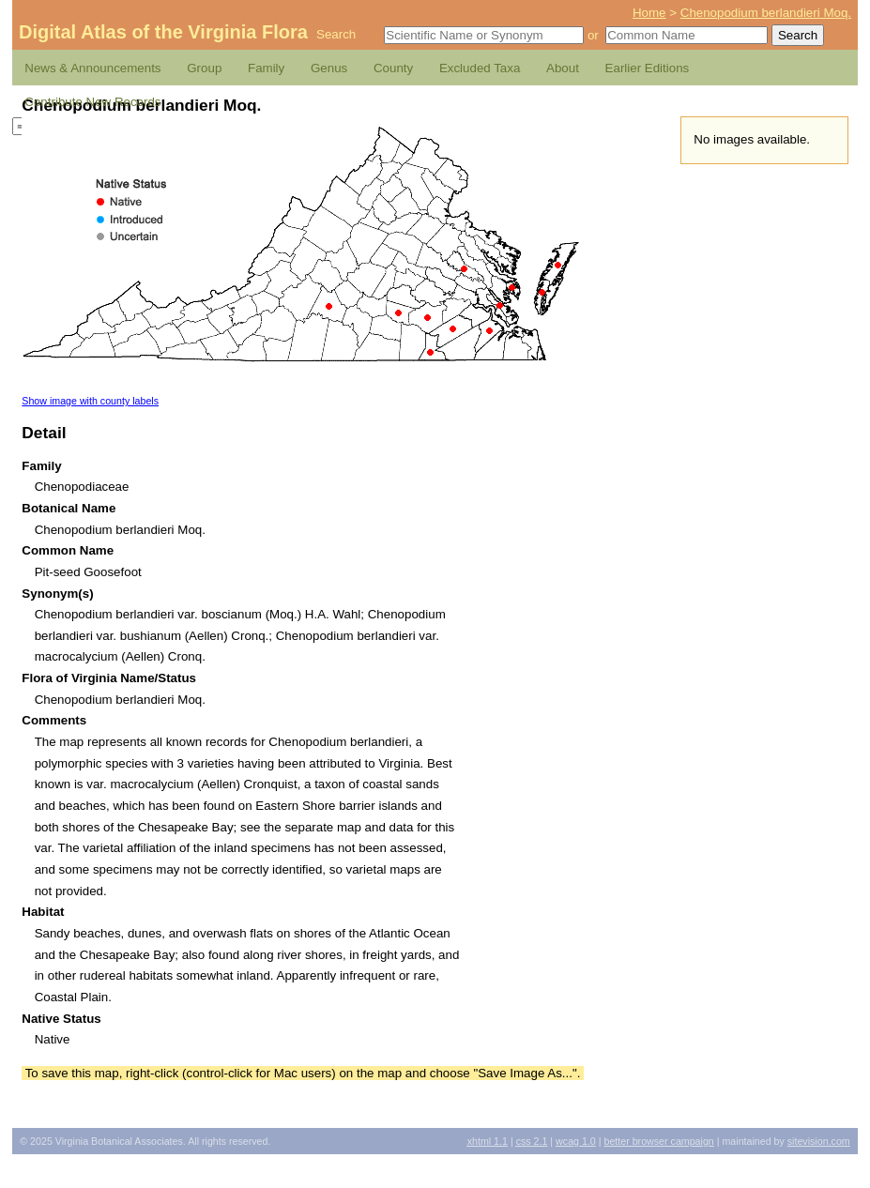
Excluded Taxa (479, 68)
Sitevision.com (818, 1141)
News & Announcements (92, 68)
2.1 (532, 1141)
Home (649, 13)
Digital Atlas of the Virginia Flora (163, 32)
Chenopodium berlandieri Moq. (765, 13)
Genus (329, 68)
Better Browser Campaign (658, 1141)
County (393, 68)
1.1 (487, 1141)
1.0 (576, 1141)
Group (204, 68)
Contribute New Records (92, 102)
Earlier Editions (647, 68)
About (562, 68)
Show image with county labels (90, 400)
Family (266, 68)
